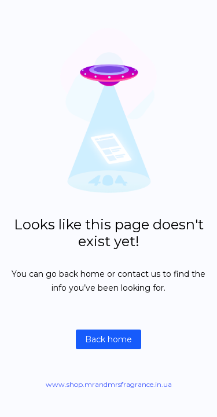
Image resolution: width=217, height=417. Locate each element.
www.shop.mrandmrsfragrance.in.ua (109, 384)
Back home (108, 339)
